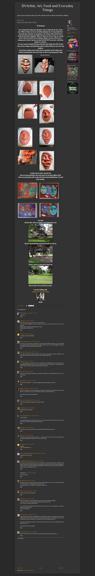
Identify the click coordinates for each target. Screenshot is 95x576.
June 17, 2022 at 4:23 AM (30, 380)
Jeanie (21, 427)
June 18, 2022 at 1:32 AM (30, 480)
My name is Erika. (24, 352)
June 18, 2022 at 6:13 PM (31, 531)
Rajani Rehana (23, 313)
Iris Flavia (22, 480)
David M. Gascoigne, (24, 341)
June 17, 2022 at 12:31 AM (31, 313)
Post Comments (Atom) (28, 570)
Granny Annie (23, 491)
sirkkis (21, 320)
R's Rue (21, 444)
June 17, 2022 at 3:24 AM (34, 341)
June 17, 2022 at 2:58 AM (27, 334)
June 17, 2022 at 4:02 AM (27, 361)
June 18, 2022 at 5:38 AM (29, 498)
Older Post (61, 568)
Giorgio (21, 498)
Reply (21, 316)
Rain (21, 435)
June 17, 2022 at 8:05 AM (33, 415)
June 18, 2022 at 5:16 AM (31, 491)
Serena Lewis (23, 514)
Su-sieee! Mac (23, 531)
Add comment (21, 538)
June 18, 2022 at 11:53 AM (31, 514)
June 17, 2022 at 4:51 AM (35, 400)
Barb (21, 361)
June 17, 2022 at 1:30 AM (28, 320)
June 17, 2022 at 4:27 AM (33, 388)
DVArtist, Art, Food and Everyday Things (47, 8)
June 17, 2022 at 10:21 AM (28, 435)
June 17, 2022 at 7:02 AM (29, 408)
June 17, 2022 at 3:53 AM (33, 352)
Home (40, 568)
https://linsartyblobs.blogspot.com (27, 453)
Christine (22, 408)
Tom (21, 334)
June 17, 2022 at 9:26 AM (28, 427)
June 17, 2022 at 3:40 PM (31, 472)
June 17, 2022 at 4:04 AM (27, 371)
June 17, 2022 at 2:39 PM (38, 461)
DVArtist (70, 26)
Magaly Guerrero (23, 388)
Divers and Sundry (24, 415)
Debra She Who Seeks (24, 400)
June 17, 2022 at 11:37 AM (29, 444)
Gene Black (22, 380)
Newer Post (20, 568)
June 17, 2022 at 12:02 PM (40, 453)
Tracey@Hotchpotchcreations (26, 461)
